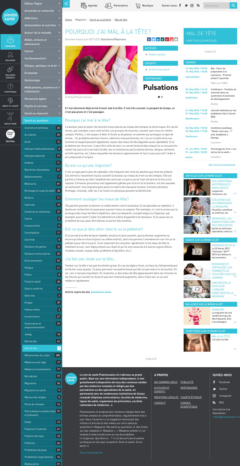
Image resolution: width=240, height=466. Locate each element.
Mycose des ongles (35, 397)
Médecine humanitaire (38, 369)
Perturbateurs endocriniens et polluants (41, 412)
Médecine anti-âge (35, 362)
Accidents (30, 134)
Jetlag (28, 334)
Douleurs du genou (35, 246)
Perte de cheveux (34, 404)
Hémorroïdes (32, 309)
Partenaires (120, 5)
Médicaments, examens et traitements (41, 89)
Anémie (29, 162)
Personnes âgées (35, 98)
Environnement (33, 260)
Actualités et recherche (39, 10)
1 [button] (159, 97)
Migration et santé (35, 390)
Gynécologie (32, 80)
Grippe (28, 302)
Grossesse (31, 72)
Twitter (220, 389)
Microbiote (31, 376)
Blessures (30, 183)
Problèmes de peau (36, 449)
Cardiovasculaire (35, 58)
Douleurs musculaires (37, 253)
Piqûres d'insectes (35, 428)
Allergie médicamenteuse (39, 148)
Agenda (92, 5)
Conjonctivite (32, 225)
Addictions (31, 18)
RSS (218, 402)
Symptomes (10, 92)
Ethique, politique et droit (41, 65)
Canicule (30, 204)
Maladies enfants (10, 76)
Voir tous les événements (222, 164)
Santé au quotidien (36, 120)
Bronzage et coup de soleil (40, 190)
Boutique (147, 5)
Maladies (10, 60)
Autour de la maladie (38, 32)
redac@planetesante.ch (226, 416)
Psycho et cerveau (36, 106)
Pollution (30, 442)
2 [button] (162, 97)
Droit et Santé (10, 106)
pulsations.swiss (101, 291)
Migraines (30, 383)
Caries (28, 218)
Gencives (30, 295)
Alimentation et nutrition (40, 25)
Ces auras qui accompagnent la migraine (222, 203)
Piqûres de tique (34, 435)
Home (68, 19)
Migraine (218, 309)
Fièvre (28, 274)
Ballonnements (33, 176)
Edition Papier (33, 3)
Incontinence (32, 316)
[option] (160, 87)
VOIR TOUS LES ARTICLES (201, 40)
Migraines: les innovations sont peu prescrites (224, 222)
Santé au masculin (36, 113)
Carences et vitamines (37, 211)
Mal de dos (31, 341)
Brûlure (29, 197)
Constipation (32, 232)
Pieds (28, 421)
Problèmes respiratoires (39, 456)
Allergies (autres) (35, 155)
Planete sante (10, 17)
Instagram (222, 395)
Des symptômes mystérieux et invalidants (222, 184)
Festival (10, 141)
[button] (149, 39)
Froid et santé (33, 281)
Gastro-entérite (34, 288)
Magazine (10, 46)
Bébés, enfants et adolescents (36, 41)
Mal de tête (31, 348)
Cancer (29, 51)
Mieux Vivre (10, 123)
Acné (27, 141)
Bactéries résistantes (37, 169)
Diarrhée (30, 239)
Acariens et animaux (36, 127)
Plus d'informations (91, 452)
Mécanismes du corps (37, 355)
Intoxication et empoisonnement (35, 325)
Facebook (221, 382)
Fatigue (29, 267)
